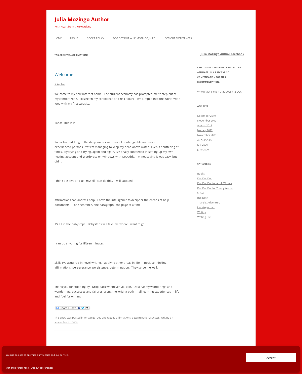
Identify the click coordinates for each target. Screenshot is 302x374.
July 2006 (202, 144)
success (154, 317)
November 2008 (206, 135)
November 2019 (206, 120)
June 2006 (203, 149)
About (74, 38)
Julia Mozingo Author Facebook (222, 54)
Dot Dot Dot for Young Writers (215, 188)
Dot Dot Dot (204, 178)
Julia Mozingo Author (81, 19)
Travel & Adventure (208, 202)
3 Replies (59, 84)
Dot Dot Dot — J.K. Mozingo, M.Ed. (134, 38)
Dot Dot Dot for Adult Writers (214, 183)
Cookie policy (95, 38)
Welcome (63, 74)
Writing (165, 317)
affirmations (123, 317)
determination (140, 317)
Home (58, 38)
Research (202, 197)
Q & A (200, 193)
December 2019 (206, 116)
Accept (270, 358)
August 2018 (204, 125)
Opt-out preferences (17, 367)
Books (201, 173)
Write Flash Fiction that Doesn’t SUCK (219, 91)
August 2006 (204, 140)
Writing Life (204, 217)
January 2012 (205, 130)
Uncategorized (92, 317)
